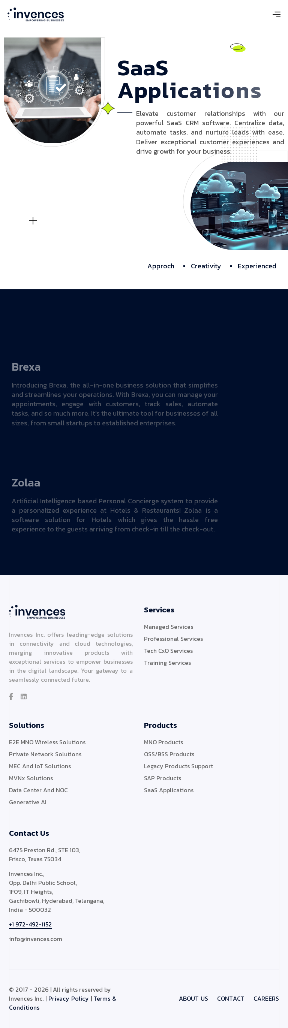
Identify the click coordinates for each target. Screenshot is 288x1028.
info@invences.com (35, 938)
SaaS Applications (169, 790)
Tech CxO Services (168, 650)
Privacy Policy (68, 998)
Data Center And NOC (38, 790)
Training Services (167, 662)
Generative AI (27, 802)
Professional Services (173, 638)
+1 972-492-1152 (30, 924)
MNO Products (163, 742)
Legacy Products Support (178, 766)
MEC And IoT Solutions (40, 766)
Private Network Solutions (45, 754)
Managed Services (168, 626)
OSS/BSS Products (169, 754)
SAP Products (162, 778)
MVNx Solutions (31, 778)
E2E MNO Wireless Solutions (47, 742)
